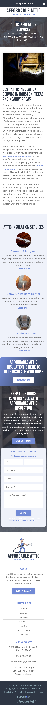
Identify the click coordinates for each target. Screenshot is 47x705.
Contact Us (23, 380)
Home (23, 608)
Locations (23, 626)
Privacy (39, 692)
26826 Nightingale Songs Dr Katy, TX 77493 (23, 649)
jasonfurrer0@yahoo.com (23, 662)
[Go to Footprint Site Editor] (23, 702)
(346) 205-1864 (22, 3)
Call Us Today (23, 440)
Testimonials (23, 630)
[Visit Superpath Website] (23, 697)
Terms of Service (28, 520)
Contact (23, 635)
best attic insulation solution (17, 156)
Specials (23, 621)
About (23, 613)
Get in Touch (23, 591)
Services (23, 617)
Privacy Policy (14, 520)
